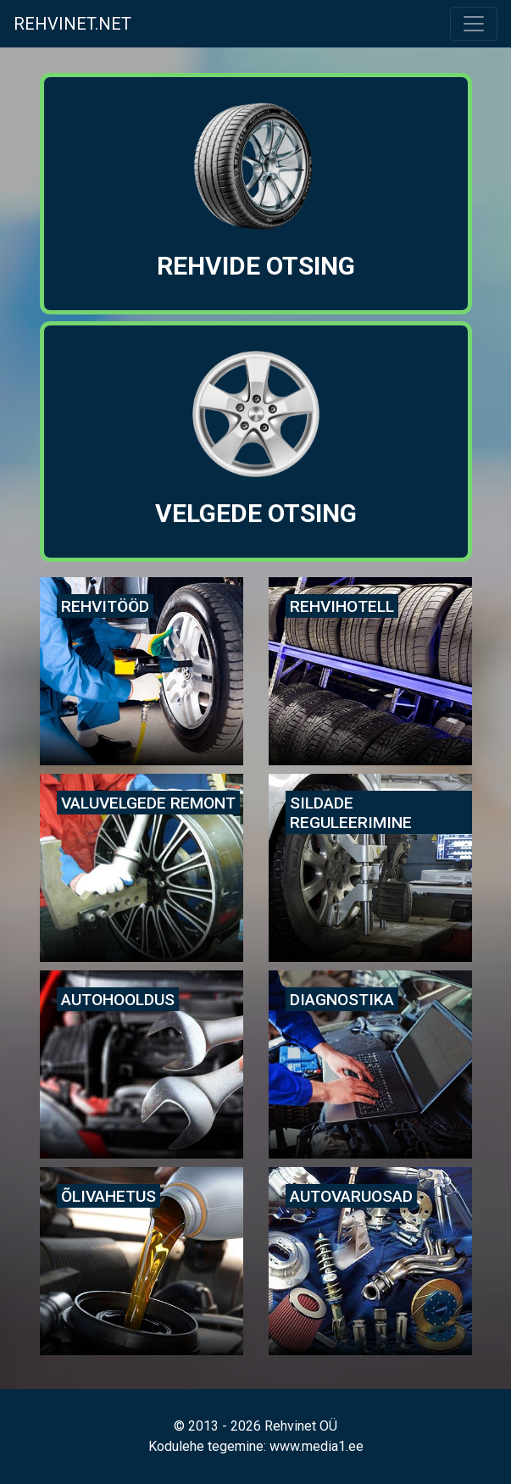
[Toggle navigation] (473, 24)
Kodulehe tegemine (206, 1446)
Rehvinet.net (72, 24)
